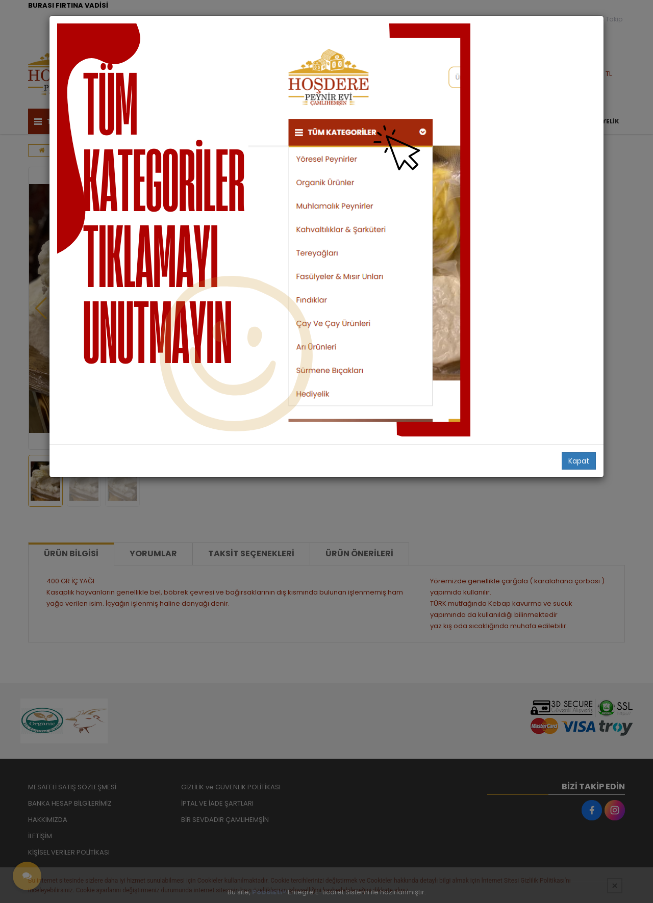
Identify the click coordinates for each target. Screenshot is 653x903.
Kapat (578, 461)
